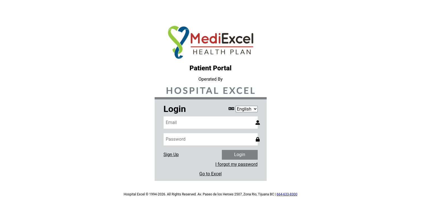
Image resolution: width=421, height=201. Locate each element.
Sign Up (171, 154)
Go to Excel (210, 173)
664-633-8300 (287, 194)
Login (239, 154)
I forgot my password (236, 164)
